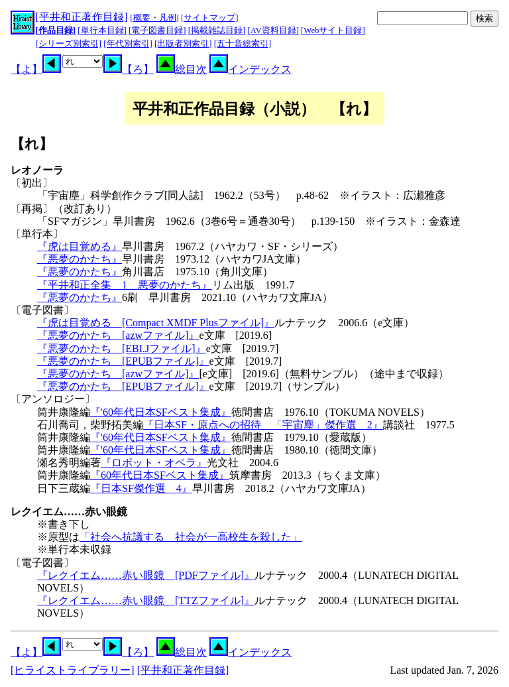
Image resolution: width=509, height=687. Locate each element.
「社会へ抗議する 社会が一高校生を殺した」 (191, 536)
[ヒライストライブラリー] (73, 670)
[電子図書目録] (157, 30)
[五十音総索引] (243, 43)
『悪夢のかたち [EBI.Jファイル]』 (121, 348)
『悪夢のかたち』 (79, 259)
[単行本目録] (102, 30)
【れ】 (32, 143)
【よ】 (36, 69)
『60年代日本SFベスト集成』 (159, 475)
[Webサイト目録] (333, 30)
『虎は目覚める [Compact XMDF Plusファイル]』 (155, 322)
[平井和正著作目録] (82, 17)
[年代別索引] (127, 43)
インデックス (250, 69)
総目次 (181, 69)
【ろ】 (128, 69)
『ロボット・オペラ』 (154, 462)
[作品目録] (56, 30)
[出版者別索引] (183, 43)
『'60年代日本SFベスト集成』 (160, 412)
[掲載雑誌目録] (217, 30)
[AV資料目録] (273, 30)
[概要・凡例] (154, 18)
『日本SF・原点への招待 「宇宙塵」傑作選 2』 (263, 424)
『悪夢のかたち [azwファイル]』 (118, 335)
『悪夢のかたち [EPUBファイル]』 (123, 361)
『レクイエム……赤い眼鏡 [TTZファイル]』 (145, 600)
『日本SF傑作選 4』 (141, 488)
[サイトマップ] (210, 18)
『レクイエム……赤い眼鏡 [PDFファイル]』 (145, 575)
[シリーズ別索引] (69, 43)
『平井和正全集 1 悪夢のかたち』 (124, 284)
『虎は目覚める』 (79, 246)
